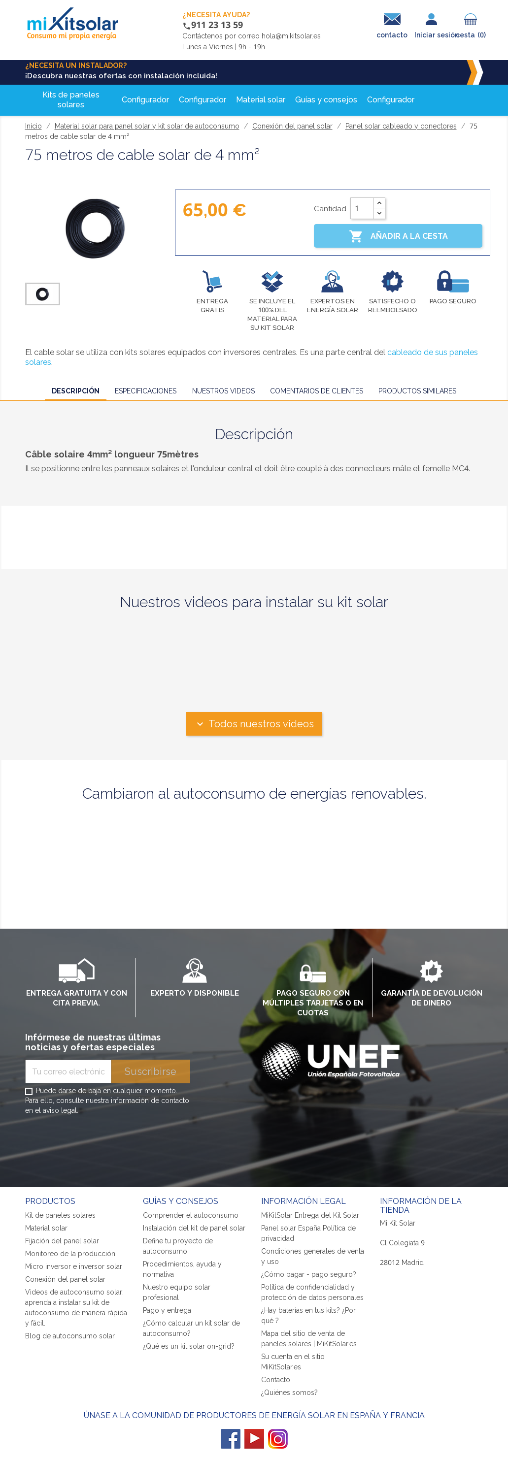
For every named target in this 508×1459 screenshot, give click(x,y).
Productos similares (417, 390)
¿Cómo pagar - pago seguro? (308, 1274)
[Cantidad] (362, 208)
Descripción (76, 390)
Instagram (278, 1439)
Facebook (230, 1439)
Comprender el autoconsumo (190, 1215)
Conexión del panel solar (65, 1279)
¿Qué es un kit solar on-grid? (189, 1346)
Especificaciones (145, 390)
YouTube (254, 1439)
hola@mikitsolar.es (291, 35)
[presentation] (100, 1143)
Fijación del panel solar (62, 1240)
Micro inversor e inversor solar (73, 1266)
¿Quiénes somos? (289, 1392)
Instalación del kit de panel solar (194, 1227)
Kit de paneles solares (60, 1215)
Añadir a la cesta (398, 236)
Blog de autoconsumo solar (70, 1335)
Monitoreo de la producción (70, 1253)
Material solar (46, 1227)
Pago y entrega (167, 1310)
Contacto (275, 1379)
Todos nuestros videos (254, 723)
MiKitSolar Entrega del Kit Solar (310, 1215)
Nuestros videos (223, 390)
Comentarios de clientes (316, 390)
